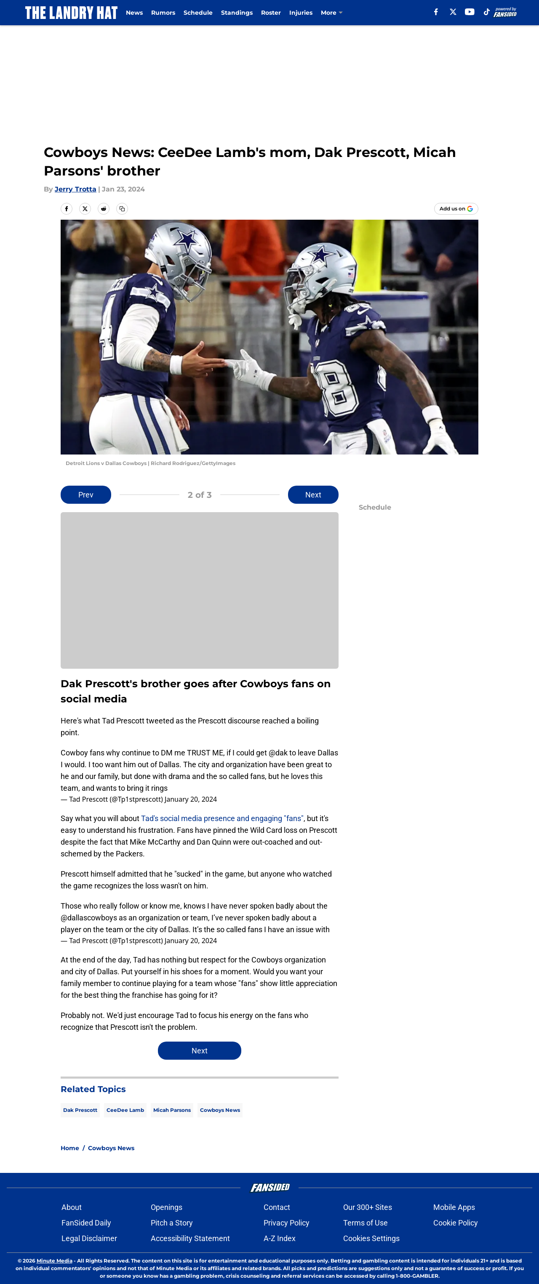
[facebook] (436, 11)
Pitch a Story (172, 1222)
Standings (237, 12)
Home (70, 1148)
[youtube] (470, 11)
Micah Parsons (172, 1110)
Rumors (163, 12)
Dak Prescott (80, 1110)
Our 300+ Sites (367, 1207)
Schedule (198, 12)
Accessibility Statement (190, 1238)
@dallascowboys (89, 917)
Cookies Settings (371, 1238)
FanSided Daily (86, 1222)
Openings (166, 1207)
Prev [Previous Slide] (85, 494)
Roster (271, 12)
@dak (278, 752)
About (71, 1207)
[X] (453, 11)
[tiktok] (487, 11)
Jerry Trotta (75, 189)
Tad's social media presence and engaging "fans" (222, 818)
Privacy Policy (287, 1222)
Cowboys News (220, 1110)
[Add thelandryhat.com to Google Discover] (456, 209)
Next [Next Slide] (313, 494)
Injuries (300, 12)
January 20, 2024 (191, 799)
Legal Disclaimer (89, 1238)
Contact (277, 1207)
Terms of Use (365, 1222)
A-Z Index (280, 1238)
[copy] (122, 209)
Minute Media (54, 1260)
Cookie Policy (455, 1222)
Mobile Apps (454, 1207)
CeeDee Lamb (125, 1110)
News (134, 12)
